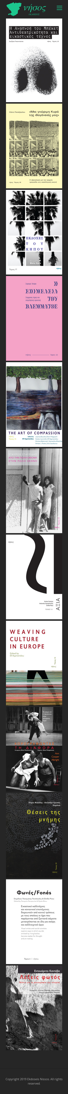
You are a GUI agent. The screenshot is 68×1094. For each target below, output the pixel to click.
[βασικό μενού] (59, 8)
